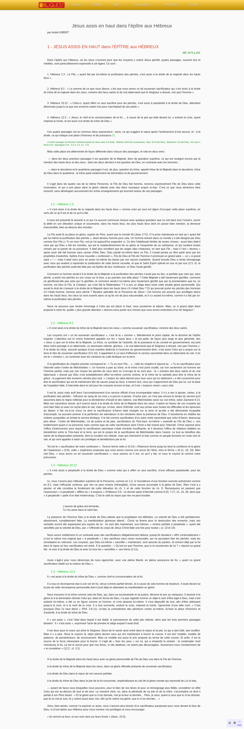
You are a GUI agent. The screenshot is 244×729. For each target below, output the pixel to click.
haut (239, 723)
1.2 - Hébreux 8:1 (62, 323)
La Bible (97, 4)
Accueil (76, 4)
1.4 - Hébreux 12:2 (63, 571)
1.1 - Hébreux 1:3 (62, 204)
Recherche (171, 4)
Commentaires (141, 4)
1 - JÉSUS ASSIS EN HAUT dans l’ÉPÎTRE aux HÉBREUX (103, 46)
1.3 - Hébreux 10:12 (64, 465)
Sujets (116, 4)
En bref (194, 4)
